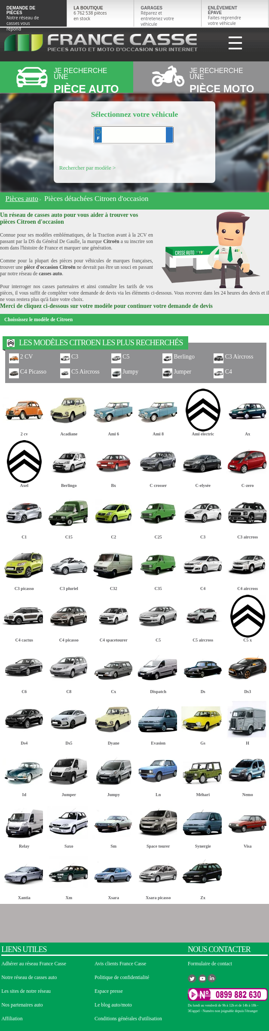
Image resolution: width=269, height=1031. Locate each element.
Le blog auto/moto (113, 1005)
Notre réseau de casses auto (29, 977)
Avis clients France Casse (120, 964)
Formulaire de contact (210, 964)
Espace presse (109, 991)
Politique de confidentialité (122, 977)
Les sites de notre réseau (26, 991)
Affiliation (11, 1019)
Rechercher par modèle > (87, 167)
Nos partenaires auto (22, 1005)
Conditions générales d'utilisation (128, 1019)
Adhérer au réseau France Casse (33, 964)
